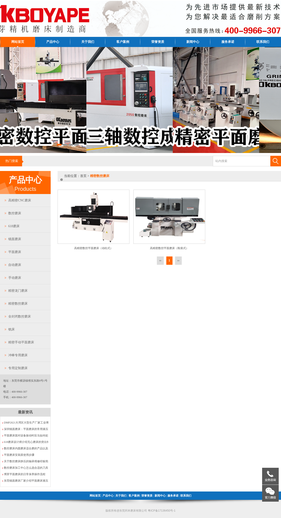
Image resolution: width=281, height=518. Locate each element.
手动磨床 (14, 278)
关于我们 (87, 42)
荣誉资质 (157, 42)
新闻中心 (192, 42)
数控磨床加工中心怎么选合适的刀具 (26, 467)
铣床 (11, 329)
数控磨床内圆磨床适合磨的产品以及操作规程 (31, 448)
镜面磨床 (14, 239)
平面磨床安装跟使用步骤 (19, 454)
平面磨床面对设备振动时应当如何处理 (27, 435)
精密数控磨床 (18, 303)
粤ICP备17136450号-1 (162, 510)
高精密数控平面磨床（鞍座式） (169, 248)
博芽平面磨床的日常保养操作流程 (24, 474)
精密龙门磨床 (18, 290)
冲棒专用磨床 (18, 355)
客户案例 (122, 42)
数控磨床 (14, 213)
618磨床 (14, 226)
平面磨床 (14, 252)
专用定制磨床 (18, 368)
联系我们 (262, 42)
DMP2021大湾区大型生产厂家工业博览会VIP (31, 422)
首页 (83, 176)
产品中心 (52, 42)
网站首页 (17, 42)
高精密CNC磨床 (19, 200)
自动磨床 (14, 265)
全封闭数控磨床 (19, 316)
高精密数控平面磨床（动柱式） (93, 248)
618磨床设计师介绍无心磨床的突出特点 (28, 442)
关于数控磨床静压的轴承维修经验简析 (27, 461)
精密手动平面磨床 (21, 342)
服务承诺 (227, 42)
